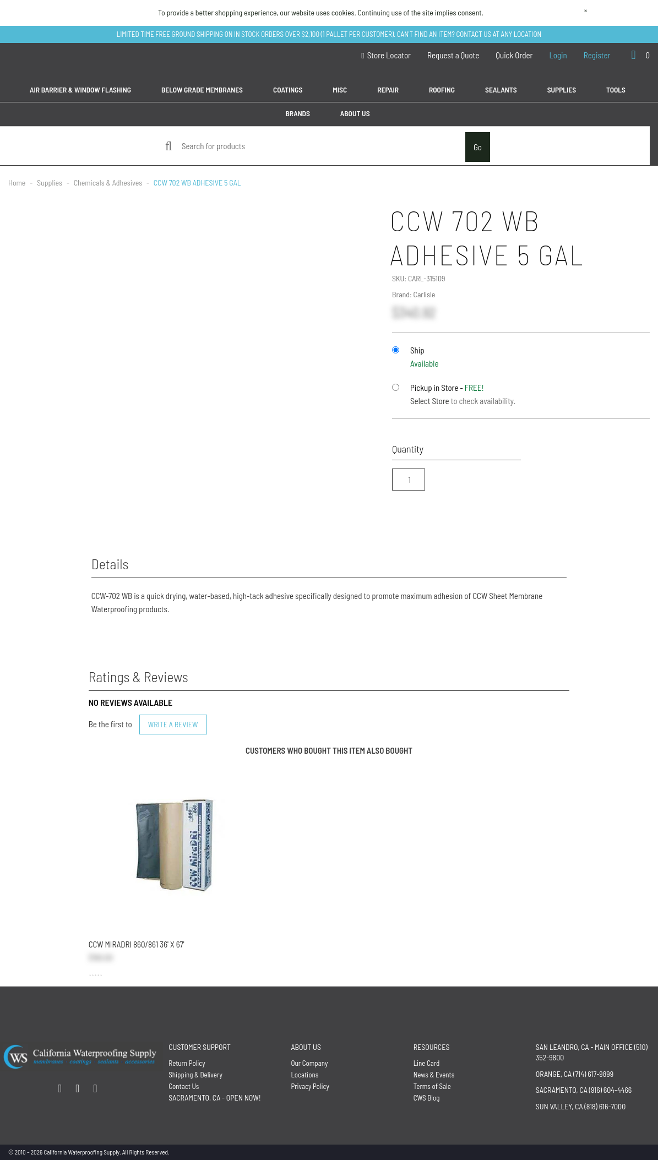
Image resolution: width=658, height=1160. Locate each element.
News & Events (434, 1074)
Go (478, 147)
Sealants (501, 89)
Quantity (407, 449)
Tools (616, 89)
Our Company (309, 1063)
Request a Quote (453, 55)
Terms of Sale (432, 1086)
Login (558, 55)
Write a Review (173, 724)
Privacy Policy (310, 1086)
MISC (340, 89)
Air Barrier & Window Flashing (80, 89)
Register (597, 55)
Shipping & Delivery (195, 1074)
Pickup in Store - (447, 388)
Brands (297, 113)
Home (17, 182)
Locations (304, 1074)
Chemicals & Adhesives (108, 182)
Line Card (427, 1063)
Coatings (287, 89)
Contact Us (183, 1086)
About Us (355, 113)
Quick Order (514, 55)
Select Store (429, 401)
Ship (417, 350)
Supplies (561, 89)
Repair (388, 89)
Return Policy (186, 1063)
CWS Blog (427, 1097)
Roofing (442, 89)
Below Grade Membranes (202, 89)
